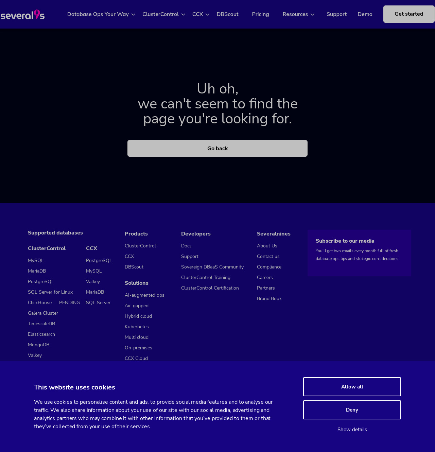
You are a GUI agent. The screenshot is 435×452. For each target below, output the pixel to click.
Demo (367, 14)
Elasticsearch (41, 334)
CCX (205, 14)
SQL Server (98, 302)
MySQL (36, 260)
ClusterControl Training (205, 277)
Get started (406, 17)
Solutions (137, 283)
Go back (217, 148)
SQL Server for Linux (50, 292)
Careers (265, 277)
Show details (352, 429)
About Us (267, 246)
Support (339, 14)
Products (136, 234)
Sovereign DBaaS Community (212, 267)
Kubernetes (137, 327)
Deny (352, 409)
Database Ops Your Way (105, 14)
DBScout (235, 14)
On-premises (138, 348)
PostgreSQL (41, 281)
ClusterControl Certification (210, 288)
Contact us (268, 256)
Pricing (268, 14)
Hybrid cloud (138, 316)
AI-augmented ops (144, 295)
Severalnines (274, 234)
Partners (266, 288)
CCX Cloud (136, 358)
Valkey (35, 355)
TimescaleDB (41, 323)
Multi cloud (137, 337)
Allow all (352, 386)
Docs (186, 246)
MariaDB (37, 271)
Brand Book (269, 298)
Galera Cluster (43, 313)
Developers (196, 234)
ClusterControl (168, 14)
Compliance (269, 267)
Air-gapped (137, 305)
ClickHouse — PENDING (54, 302)
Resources (303, 14)
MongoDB (38, 345)
